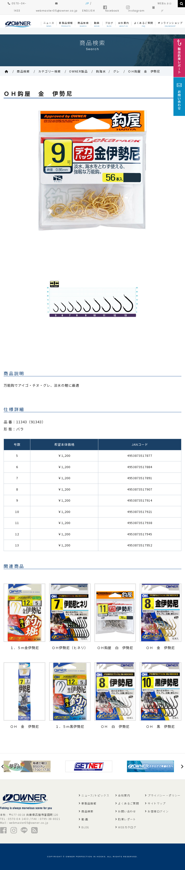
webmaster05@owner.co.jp (28, 822)
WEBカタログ (127, 827)
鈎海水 (101, 71)
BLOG (85, 827)
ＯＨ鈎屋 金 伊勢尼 (144, 71)
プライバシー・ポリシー (164, 795)
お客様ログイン (158, 811)
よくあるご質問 (128, 803)
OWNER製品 (78, 71)
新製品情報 (88, 803)
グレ (116, 71)
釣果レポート (127, 819)
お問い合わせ (127, 811)
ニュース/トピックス (95, 795)
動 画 (84, 819)
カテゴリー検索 (49, 71)
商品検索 (23, 71)
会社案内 (124, 795)
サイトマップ (156, 803)
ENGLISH (88, 11)
